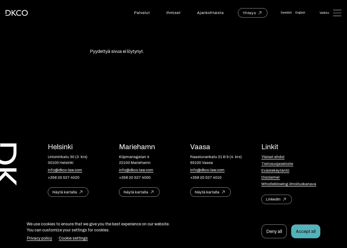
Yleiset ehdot (272, 157)
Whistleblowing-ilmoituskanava (288, 184)
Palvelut (142, 13)
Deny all (274, 231)
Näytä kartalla (64, 192)
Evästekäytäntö (275, 170)
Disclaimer (270, 177)
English (300, 12)
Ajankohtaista (210, 13)
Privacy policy (39, 238)
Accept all (306, 231)
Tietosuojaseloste (277, 164)
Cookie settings (73, 238)
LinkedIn (273, 199)
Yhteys (249, 13)
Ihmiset (173, 13)
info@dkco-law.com (65, 170)
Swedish (286, 12)
